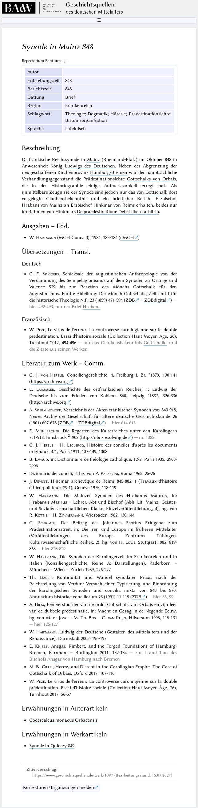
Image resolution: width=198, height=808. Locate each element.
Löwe (130, 542)
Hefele (46, 445)
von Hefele (52, 375)
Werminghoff (48, 410)
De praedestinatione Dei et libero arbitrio (118, 211)
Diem (39, 604)
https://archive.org (49, 381)
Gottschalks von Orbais (151, 179)
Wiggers (51, 274)
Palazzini (109, 473)
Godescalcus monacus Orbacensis (63, 720)
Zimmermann (71, 515)
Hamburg (81, 659)
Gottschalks (155, 342)
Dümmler (45, 389)
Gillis (47, 667)
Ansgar (54, 659)
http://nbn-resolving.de (104, 437)
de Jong (60, 617)
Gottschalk (156, 192)
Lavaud (41, 459)
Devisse (41, 481)
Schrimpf (46, 523)
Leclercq (75, 445)
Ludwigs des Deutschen (90, 166)
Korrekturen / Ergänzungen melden (58, 787)
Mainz (93, 159)
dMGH (127, 237)
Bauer (46, 577)
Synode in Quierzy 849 (51, 745)
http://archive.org (48, 402)
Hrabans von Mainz (42, 205)
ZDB (130, 300)
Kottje (41, 515)
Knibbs (41, 646)
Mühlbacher (47, 431)
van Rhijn (117, 617)
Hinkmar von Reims (114, 205)
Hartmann (46, 237)
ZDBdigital (155, 300)
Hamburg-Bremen (108, 172)
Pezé (40, 329)
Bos (92, 617)
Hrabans (91, 306)
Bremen (112, 659)
